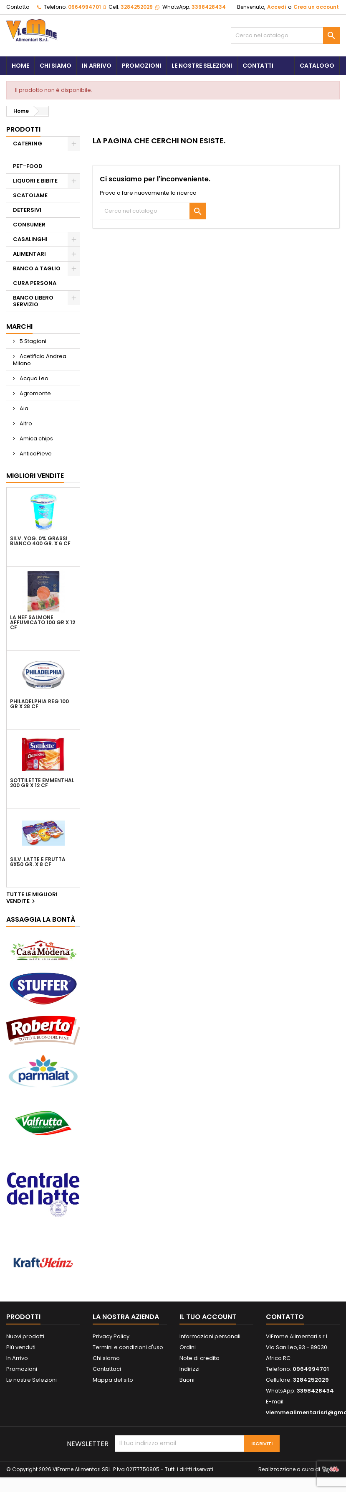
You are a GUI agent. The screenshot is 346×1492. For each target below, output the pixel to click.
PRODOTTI (23, 129)
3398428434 (209, 6)
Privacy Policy (111, 1336)
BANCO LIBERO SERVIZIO (33, 301)
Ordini (187, 1347)
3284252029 (137, 6)
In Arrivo (96, 65)
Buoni (186, 1380)
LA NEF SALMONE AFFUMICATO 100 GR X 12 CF (42, 622)
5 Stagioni (32, 341)
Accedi (276, 6)
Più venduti (20, 1347)
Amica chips (35, 438)
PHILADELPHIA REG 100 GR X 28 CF (39, 704)
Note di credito (199, 1358)
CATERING (27, 143)
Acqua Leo (33, 378)
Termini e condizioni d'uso (128, 1347)
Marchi (19, 326)
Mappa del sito (113, 1380)
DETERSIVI (27, 210)
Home (20, 65)
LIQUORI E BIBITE (35, 181)
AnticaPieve (35, 454)
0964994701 (84, 6)
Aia (23, 408)
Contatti (257, 65)
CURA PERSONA (34, 283)
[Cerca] (285, 35)
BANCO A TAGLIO (37, 268)
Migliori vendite (35, 475)
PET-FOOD (28, 166)
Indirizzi (189, 1369)
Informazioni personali (209, 1336)
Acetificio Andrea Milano (39, 359)
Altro (25, 423)
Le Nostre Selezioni (202, 65)
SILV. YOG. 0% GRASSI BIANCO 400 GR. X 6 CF (40, 541)
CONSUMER (29, 225)
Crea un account (316, 6)
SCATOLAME (30, 195)
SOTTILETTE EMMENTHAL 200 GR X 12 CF (42, 783)
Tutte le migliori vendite (32, 898)
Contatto (17, 6)
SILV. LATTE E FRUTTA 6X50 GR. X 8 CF (38, 862)
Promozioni (141, 65)
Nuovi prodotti (25, 1336)
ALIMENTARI (29, 254)
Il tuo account (207, 1317)
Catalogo (317, 65)
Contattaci (107, 1369)
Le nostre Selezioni (31, 1380)
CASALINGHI (30, 239)
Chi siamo (55, 65)
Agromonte (34, 393)
